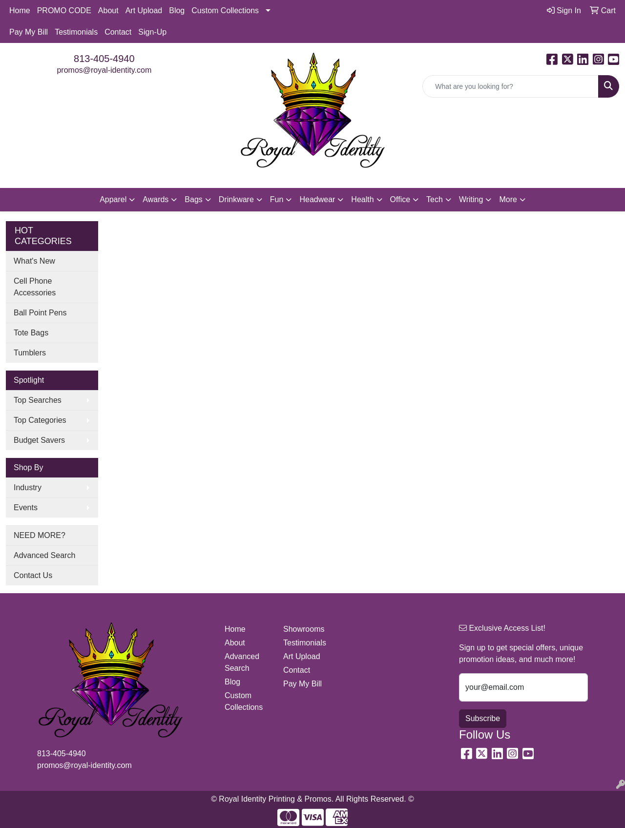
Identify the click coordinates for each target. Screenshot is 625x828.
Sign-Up (152, 32)
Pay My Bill (28, 32)
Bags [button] (193, 199)
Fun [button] (277, 199)
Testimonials (76, 32)
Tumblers (30, 353)
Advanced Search (44, 555)
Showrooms (303, 629)
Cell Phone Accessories (35, 287)
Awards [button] (155, 199)
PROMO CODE (64, 10)
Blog (177, 10)
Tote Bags (31, 333)
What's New (34, 261)
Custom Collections (225, 10)
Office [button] (400, 199)
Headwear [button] (317, 199)
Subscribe (482, 718)
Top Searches (38, 400)
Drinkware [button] (236, 199)
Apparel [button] (113, 199)
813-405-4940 (104, 58)
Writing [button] (471, 199)
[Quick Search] (510, 86)
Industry (28, 487)
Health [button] (362, 199)
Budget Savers (39, 440)
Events (26, 507)
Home (19, 10)
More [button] (508, 199)
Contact (117, 32)
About (108, 10)
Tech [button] (434, 199)
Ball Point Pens (40, 313)
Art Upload (144, 10)
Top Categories (40, 420)
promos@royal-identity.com (104, 70)
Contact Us (33, 575)
